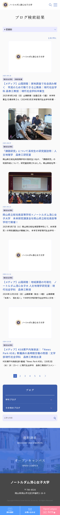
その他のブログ (13, 407)
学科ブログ (11, 399)
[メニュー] (55, 4)
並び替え (53, 38)
